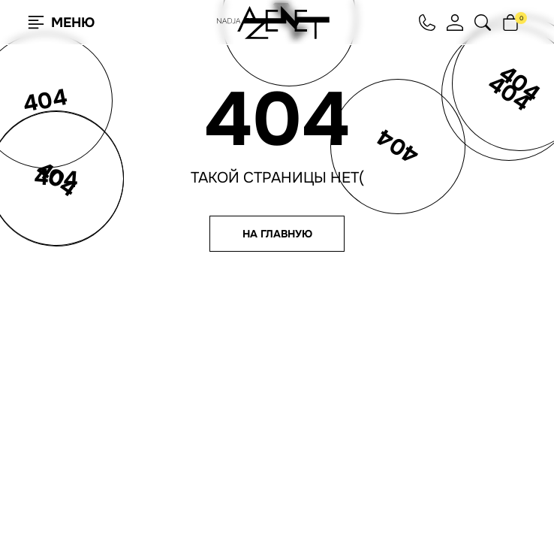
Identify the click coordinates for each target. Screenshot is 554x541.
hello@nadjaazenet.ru (402, 381)
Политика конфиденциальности (402, 417)
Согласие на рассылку (402, 430)
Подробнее (187, 491)
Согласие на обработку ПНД (410, 440)
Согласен (85, 491)
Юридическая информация (409, 449)
